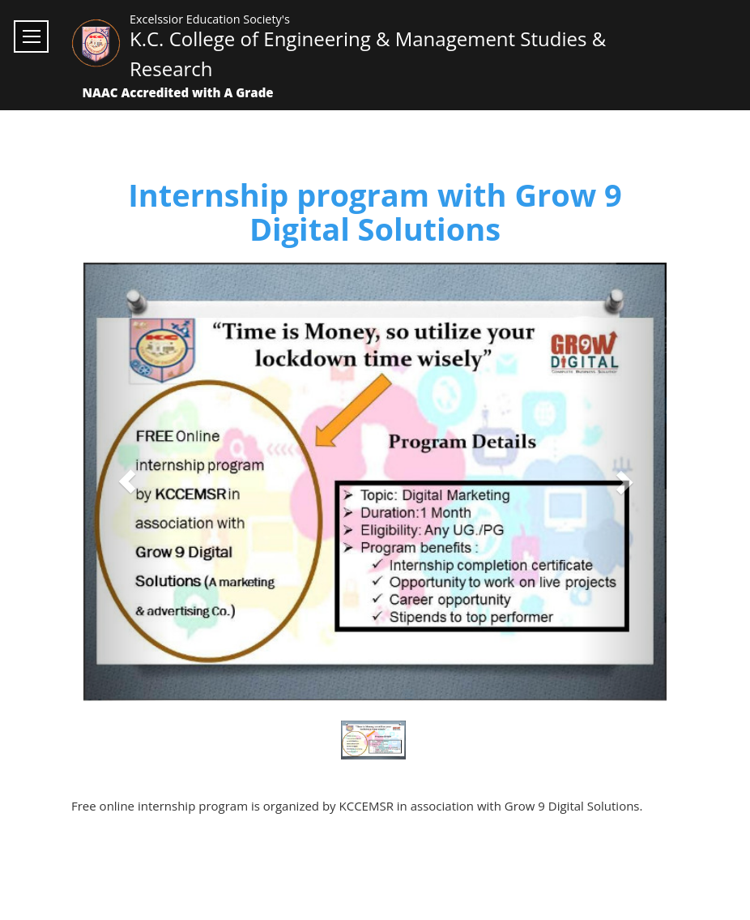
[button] (127, 482)
